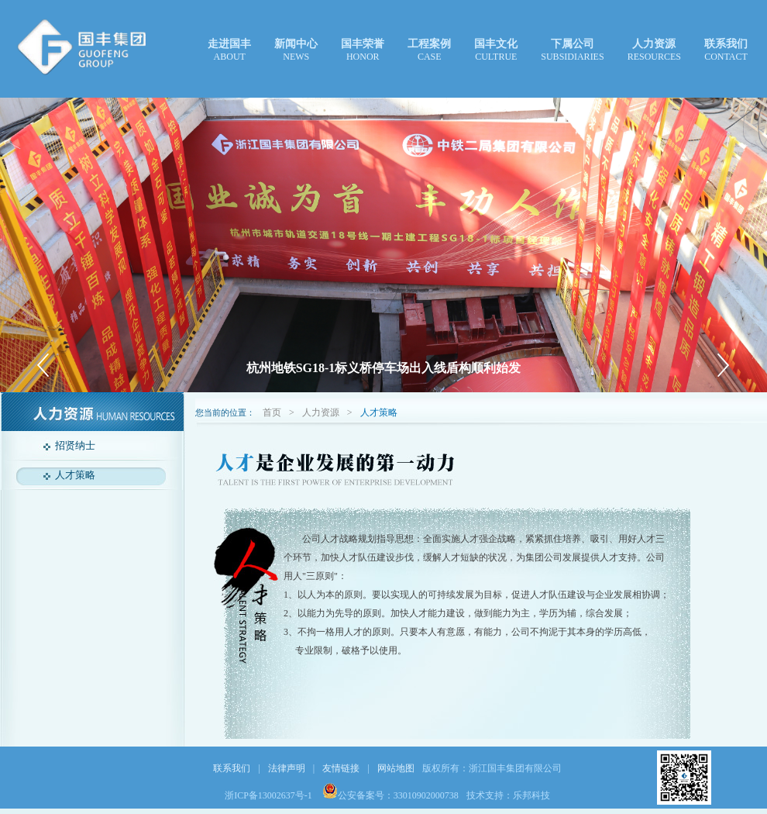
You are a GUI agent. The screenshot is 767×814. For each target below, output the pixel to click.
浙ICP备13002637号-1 (270, 795)
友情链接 (340, 768)
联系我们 (231, 768)
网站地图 (395, 768)
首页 (272, 412)
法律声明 (286, 768)
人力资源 (320, 412)
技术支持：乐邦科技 (508, 795)
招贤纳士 (75, 445)
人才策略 (75, 475)
